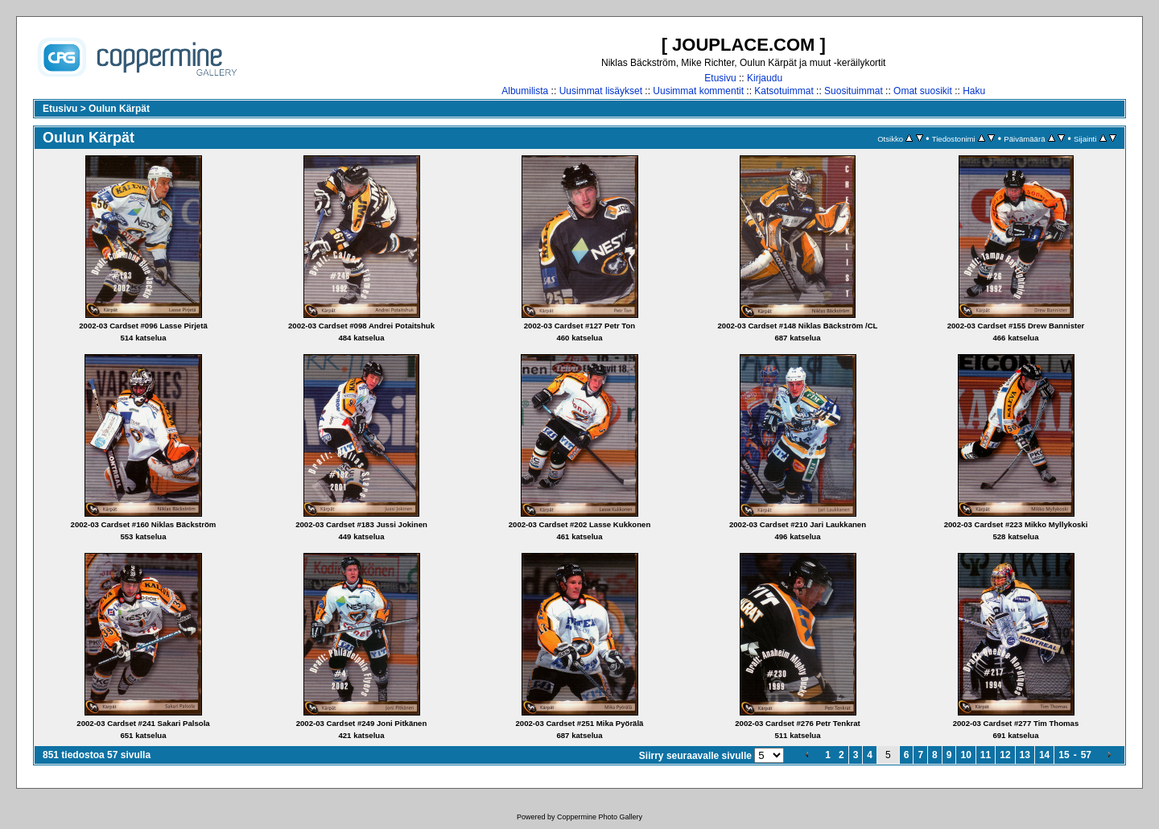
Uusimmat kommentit (698, 91)
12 (1005, 755)
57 (1086, 755)
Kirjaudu (764, 78)
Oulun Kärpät (119, 108)
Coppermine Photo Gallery (599, 817)
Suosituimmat (853, 91)
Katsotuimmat (783, 91)
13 (1025, 755)
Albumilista (524, 91)
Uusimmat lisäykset (600, 91)
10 (965, 755)
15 (1063, 755)
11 (985, 755)
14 (1044, 755)
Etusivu (720, 78)
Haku (974, 91)
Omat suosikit (922, 91)
